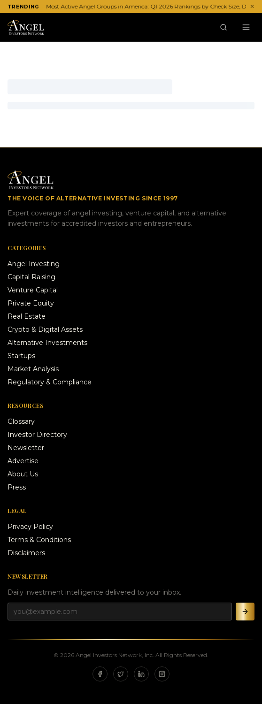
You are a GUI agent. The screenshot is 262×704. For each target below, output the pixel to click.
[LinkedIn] (141, 673)
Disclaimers (26, 553)
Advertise (23, 461)
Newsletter (26, 448)
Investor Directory (37, 434)
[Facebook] (100, 673)
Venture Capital (33, 290)
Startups (21, 356)
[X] (120, 673)
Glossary (21, 421)
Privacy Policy (30, 526)
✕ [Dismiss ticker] (252, 6)
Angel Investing (34, 264)
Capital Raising (31, 277)
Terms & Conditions (39, 540)
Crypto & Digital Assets (45, 329)
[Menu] (246, 27)
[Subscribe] (245, 611)
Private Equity (31, 303)
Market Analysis (33, 369)
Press (17, 487)
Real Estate (27, 316)
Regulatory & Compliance (50, 382)
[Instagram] (162, 673)
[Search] (223, 27)
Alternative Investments (47, 342)
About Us (23, 474)
